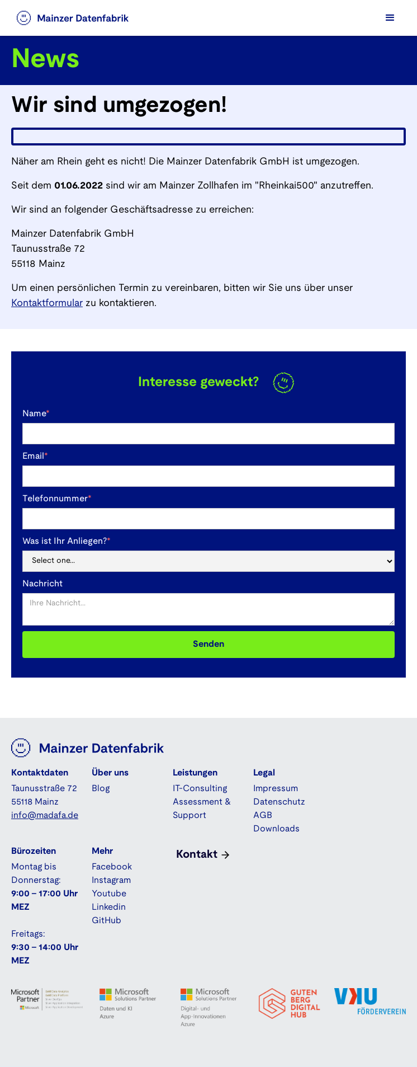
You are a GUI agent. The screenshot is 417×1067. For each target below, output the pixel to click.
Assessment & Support (202, 809)
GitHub (106, 920)
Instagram (111, 880)
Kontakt (196, 855)
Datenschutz (279, 802)
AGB (262, 815)
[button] (390, 18)
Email (35, 456)
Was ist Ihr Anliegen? (66, 541)
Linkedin (109, 907)
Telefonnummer (57, 499)
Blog (101, 788)
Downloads (276, 829)
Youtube (109, 894)
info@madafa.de (44, 815)
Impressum (275, 788)
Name (36, 414)
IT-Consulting (200, 788)
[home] (84, 18)
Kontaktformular (47, 303)
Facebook (112, 867)
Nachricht (42, 584)
